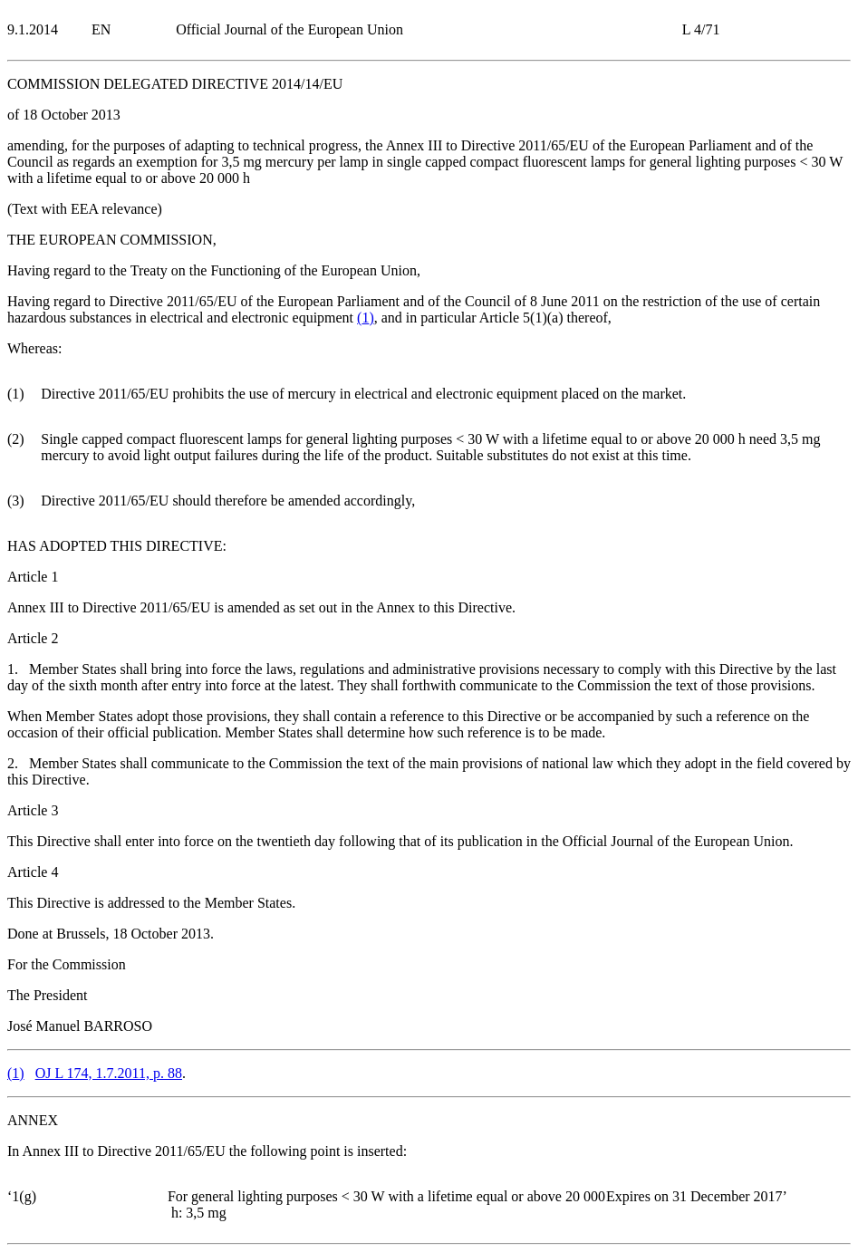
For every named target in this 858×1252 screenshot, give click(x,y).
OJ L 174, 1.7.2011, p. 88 (108, 1073)
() (365, 317)
